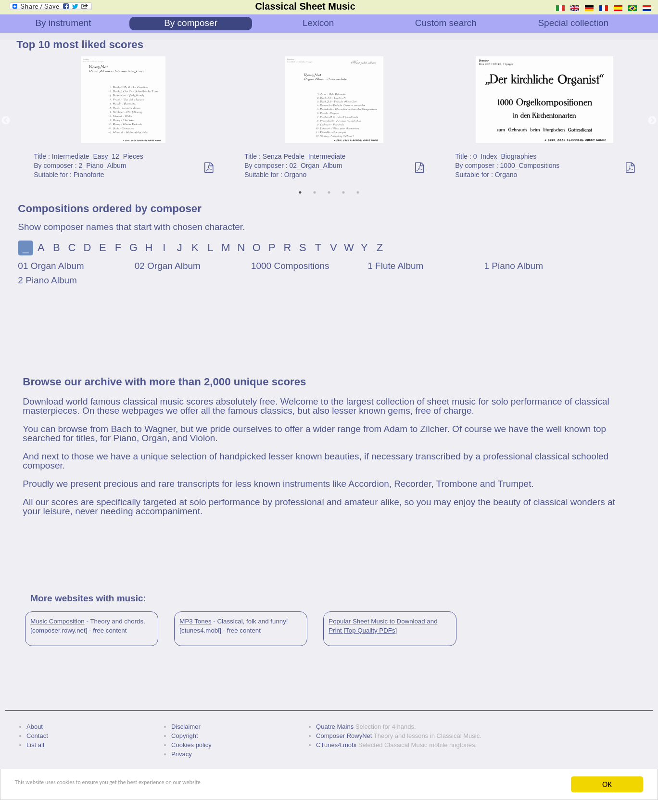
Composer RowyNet (344, 735)
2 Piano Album (47, 280)
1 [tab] (300, 192)
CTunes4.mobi (336, 745)
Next (652, 121)
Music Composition (57, 621)
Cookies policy (191, 745)
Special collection (573, 23)
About (34, 726)
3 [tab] (329, 192)
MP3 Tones (195, 621)
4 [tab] (343, 192)
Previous (6, 121)
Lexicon (318, 23)
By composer (190, 23)
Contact (37, 735)
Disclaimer (186, 726)
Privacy (181, 754)
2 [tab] (314, 192)
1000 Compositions (290, 266)
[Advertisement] (329, 336)
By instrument (63, 23)
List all (35, 745)
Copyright (184, 735)
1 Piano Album (513, 266)
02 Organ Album (168, 266)
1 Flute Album (395, 266)
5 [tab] (358, 192)
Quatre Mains (335, 726)
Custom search (446, 23)
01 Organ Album (51, 266)
